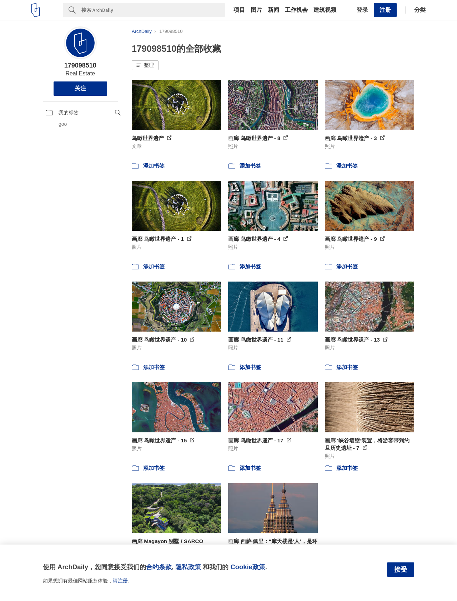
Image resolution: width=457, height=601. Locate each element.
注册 (385, 10)
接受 (400, 569)
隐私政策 (188, 567)
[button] (145, 65)
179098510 (80, 65)
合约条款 (159, 567)
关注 (80, 88)
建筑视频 (324, 10)
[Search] (153, 10)
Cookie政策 (247, 567)
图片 (256, 10)
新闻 (273, 10)
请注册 (120, 580)
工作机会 (296, 10)
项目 (239, 10)
